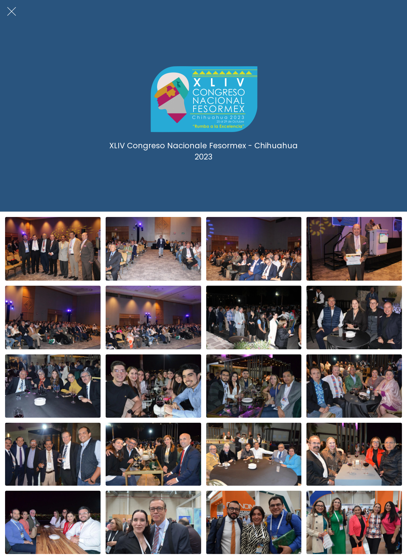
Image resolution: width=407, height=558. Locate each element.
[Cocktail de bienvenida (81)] (354, 317)
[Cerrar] (11, 11)
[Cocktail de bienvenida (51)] (254, 386)
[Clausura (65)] (53, 249)
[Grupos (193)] (354, 522)
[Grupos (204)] (254, 522)
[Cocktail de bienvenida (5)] (53, 522)
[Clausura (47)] (354, 249)
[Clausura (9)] (153, 317)
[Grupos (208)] (153, 522)
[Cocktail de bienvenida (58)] (53, 386)
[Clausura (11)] (53, 317)
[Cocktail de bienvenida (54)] (153, 386)
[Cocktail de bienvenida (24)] (153, 454)
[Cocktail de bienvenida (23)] (254, 454)
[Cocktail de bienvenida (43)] (354, 386)
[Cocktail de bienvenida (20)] (354, 454)
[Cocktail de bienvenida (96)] (254, 317)
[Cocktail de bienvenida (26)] (53, 454)
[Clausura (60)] (254, 249)
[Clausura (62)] (153, 249)
